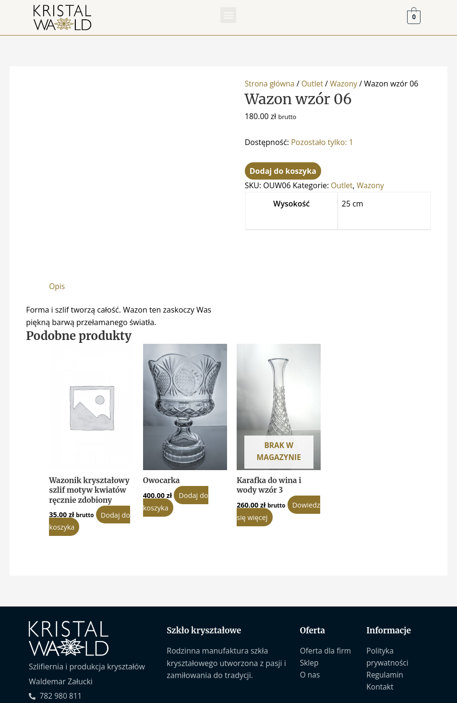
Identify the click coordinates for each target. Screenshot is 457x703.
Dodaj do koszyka (283, 171)
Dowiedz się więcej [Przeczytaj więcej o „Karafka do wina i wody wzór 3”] (272, 468)
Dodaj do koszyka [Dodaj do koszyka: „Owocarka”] (176, 452)
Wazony (346, 83)
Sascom (424, 692)
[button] (228, 15)
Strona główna (270, 83)
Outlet (314, 83)
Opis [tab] (57, 236)
